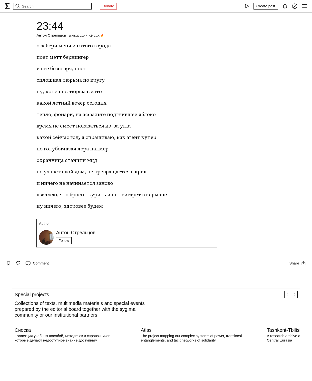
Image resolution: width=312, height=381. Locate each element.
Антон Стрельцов (51, 35)
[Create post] (266, 6)
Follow (63, 240)
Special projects (32, 294)
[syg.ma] (7, 6)
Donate (108, 6)
